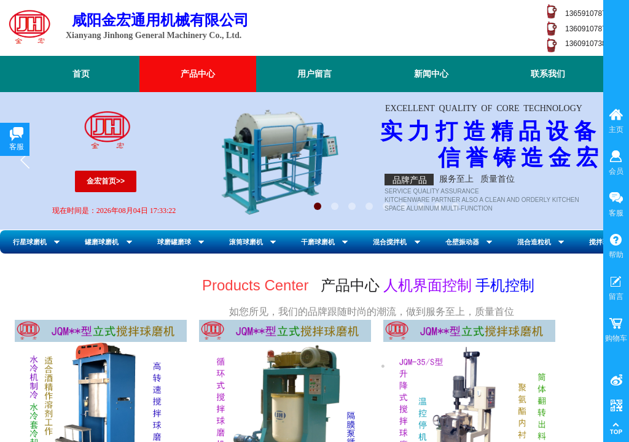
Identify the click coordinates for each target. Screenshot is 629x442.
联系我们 (548, 74)
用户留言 (314, 74)
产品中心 (198, 74)
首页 (81, 74)
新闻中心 (431, 74)
